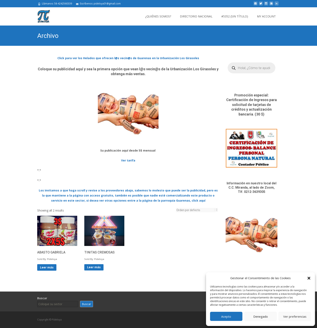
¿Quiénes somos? (158, 16)
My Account (266, 16)
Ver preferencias (294, 316)
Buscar (42, 298)
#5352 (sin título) (234, 16)
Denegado (260, 316)
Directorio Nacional (196, 16)
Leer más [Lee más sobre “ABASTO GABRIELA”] (47, 267)
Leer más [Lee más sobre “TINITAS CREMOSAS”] (94, 267)
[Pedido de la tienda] (196, 210)
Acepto (226, 316)
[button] (309, 278)
